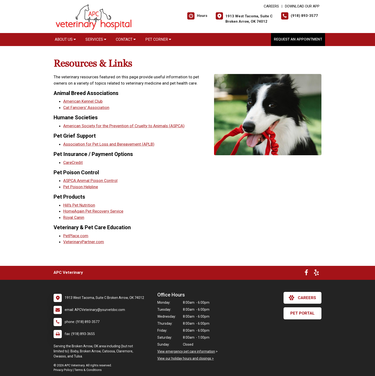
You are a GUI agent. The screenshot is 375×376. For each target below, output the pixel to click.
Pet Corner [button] (158, 39)
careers (302, 297)
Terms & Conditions (88, 370)
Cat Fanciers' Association (86, 107)
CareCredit (73, 162)
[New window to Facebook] (306, 273)
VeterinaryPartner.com (83, 241)
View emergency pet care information (186, 351)
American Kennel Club (83, 101)
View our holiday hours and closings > (185, 358)
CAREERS (271, 6)
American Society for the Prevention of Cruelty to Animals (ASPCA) (124, 125)
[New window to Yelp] (316, 273)
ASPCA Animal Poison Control (90, 180)
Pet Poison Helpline (80, 186)
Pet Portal (302, 313)
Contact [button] (126, 39)
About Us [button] (65, 39)
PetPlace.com (75, 235)
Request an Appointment (298, 39)
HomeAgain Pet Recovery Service (93, 211)
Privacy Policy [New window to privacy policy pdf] (63, 370)
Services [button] (95, 39)
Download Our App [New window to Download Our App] (302, 6)
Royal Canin (73, 217)
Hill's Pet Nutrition (79, 205)
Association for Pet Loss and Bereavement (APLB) (108, 144)
